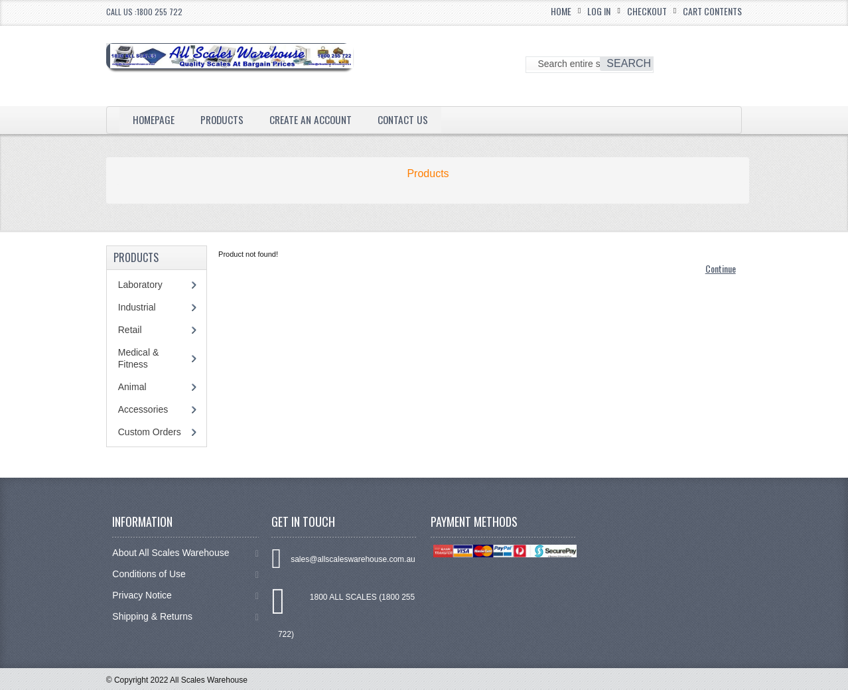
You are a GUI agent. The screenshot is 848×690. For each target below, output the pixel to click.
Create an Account (315, 119)
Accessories (143, 409)
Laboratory (140, 284)
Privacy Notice (185, 595)
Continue (720, 268)
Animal (132, 386)
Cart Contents (712, 11)
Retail (130, 329)
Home (561, 11)
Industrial (137, 307)
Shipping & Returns (185, 616)
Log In (598, 11)
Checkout (647, 11)
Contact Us (409, 119)
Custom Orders (149, 432)
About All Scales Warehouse (185, 553)
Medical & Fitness (138, 358)
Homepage (154, 119)
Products (224, 119)
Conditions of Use (185, 574)
